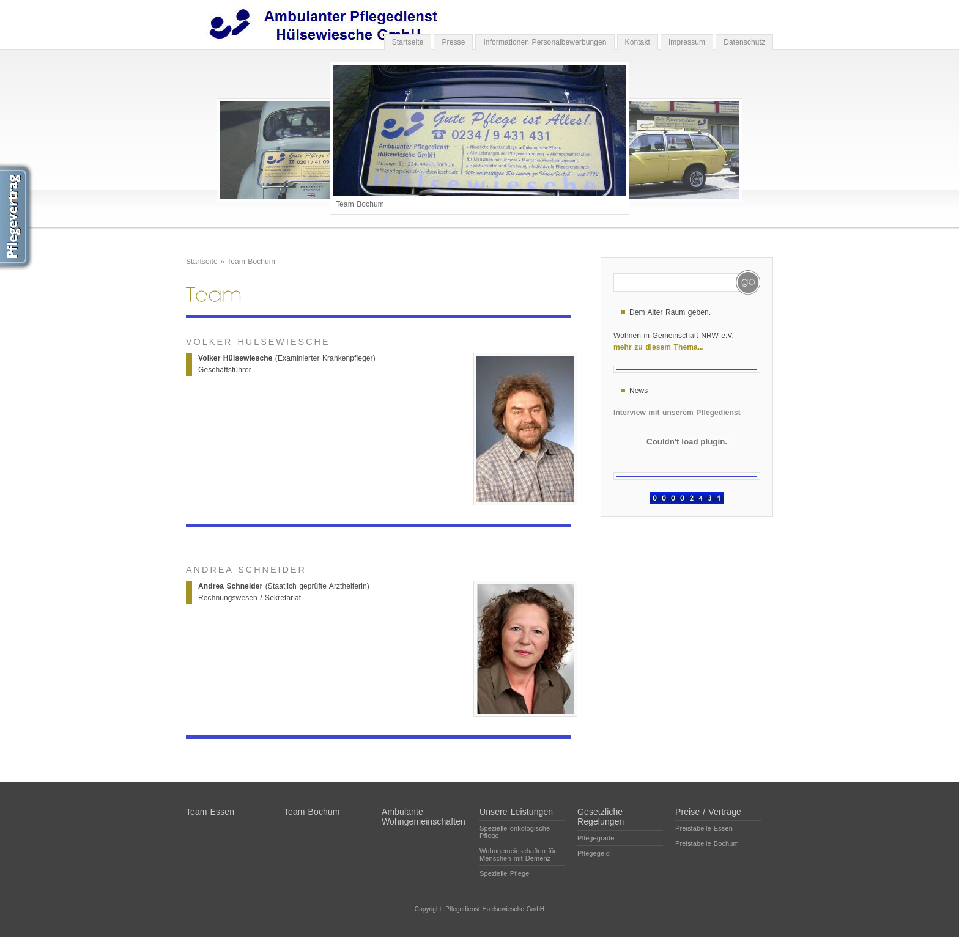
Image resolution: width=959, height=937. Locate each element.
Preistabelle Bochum (707, 843)
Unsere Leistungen (516, 812)
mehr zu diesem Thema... (658, 347)
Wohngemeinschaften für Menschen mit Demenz (518, 854)
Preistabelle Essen (704, 828)
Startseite (408, 42)
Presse (453, 42)
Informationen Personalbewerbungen (544, 42)
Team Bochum (251, 261)
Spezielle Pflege (505, 873)
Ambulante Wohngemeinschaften (423, 816)
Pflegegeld (593, 853)
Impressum (686, 42)
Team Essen (210, 812)
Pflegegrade (595, 838)
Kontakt (637, 42)
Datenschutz (744, 42)
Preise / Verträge (708, 812)
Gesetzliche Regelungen (600, 816)
